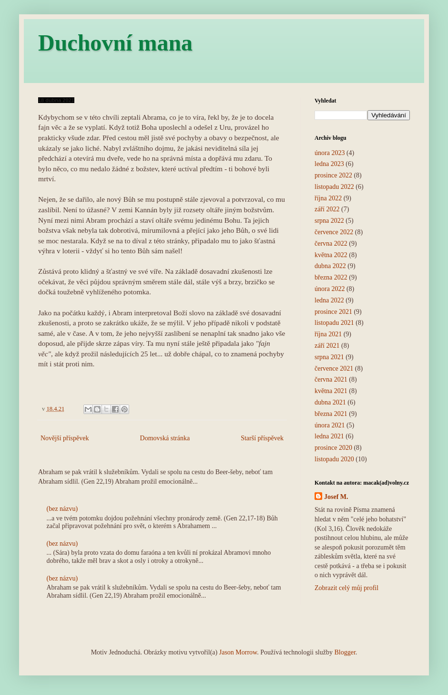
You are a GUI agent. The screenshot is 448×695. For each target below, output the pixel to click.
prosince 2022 (333, 175)
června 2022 (331, 243)
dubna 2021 (330, 402)
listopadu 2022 (334, 186)
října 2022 (328, 198)
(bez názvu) (62, 508)
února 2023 (330, 152)
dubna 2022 (330, 266)
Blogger (344, 652)
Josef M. (336, 496)
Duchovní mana (115, 42)
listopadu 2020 (334, 459)
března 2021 (331, 413)
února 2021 (330, 425)
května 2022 (331, 255)
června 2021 (331, 379)
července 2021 (334, 368)
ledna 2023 (329, 163)
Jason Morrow (238, 652)
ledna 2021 (329, 436)
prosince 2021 (333, 311)
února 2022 (330, 288)
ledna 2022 (329, 300)
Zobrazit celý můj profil (346, 587)
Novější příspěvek (65, 438)
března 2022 (331, 277)
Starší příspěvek (262, 438)
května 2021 (331, 390)
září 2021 (327, 345)
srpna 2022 (329, 220)
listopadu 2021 (334, 322)
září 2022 (327, 209)
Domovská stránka (165, 438)
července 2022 (334, 232)
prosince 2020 (333, 447)
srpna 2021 (329, 357)
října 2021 (328, 334)
